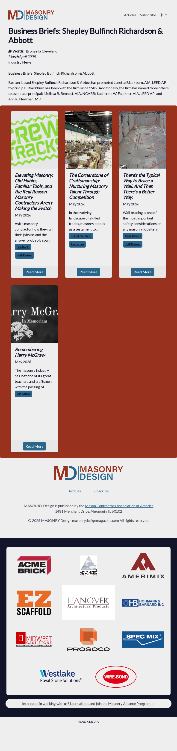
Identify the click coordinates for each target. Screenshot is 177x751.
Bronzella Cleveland (41, 51)
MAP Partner (24, 255)
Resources (77, 244)
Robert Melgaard (81, 236)
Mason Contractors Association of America (119, 505)
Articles (130, 15)
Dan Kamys (23, 393)
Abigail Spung (133, 236)
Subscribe (148, 15)
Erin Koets (23, 247)
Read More (34, 272)
